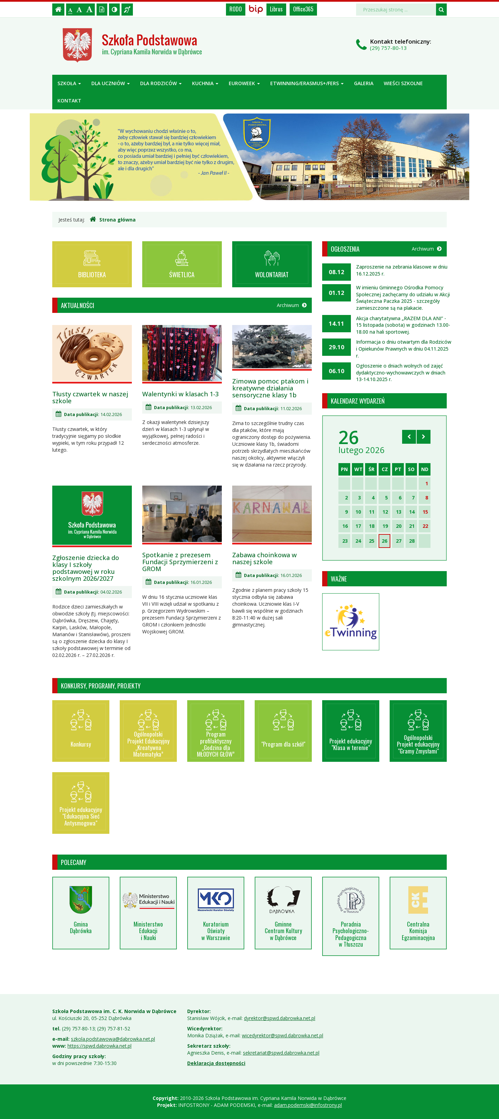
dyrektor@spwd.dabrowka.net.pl (279, 1018)
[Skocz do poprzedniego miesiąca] (409, 437)
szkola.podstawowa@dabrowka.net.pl (113, 1039)
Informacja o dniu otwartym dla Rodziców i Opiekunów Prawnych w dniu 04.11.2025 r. (403, 349)
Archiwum (292, 305)
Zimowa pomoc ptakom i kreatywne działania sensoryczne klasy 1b (270, 388)
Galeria (363, 83)
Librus (276, 9)
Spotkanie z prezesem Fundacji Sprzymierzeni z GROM (180, 562)
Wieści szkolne (403, 83)
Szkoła (69, 83)
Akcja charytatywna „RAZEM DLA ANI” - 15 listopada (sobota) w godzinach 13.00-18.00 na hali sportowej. (403, 325)
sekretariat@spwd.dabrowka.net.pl (281, 1052)
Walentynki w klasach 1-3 (180, 394)
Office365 (303, 9)
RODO (235, 9)
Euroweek (244, 83)
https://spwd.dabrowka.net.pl (99, 1046)
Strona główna (113, 219)
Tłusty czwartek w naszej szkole (90, 397)
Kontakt (69, 100)
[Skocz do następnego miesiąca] (423, 437)
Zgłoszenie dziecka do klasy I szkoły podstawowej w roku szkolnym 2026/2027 (85, 568)
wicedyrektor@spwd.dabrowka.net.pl (282, 1035)
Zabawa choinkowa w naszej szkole (264, 558)
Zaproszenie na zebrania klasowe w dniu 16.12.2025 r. (401, 270)
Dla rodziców (161, 83)
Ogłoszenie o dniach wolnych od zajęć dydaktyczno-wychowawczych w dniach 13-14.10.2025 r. (400, 372)
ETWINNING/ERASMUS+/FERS (307, 83)
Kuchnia (205, 83)
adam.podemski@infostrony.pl (308, 1105)
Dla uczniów (110, 83)
